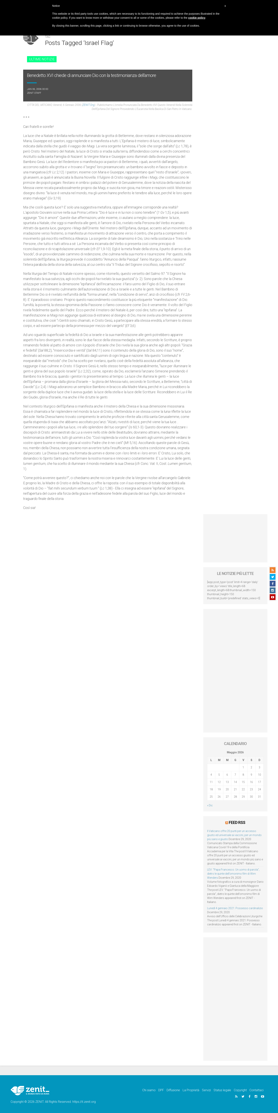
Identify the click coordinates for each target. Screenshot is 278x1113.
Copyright (240, 1090)
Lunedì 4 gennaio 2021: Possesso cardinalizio (235, 908)
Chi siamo (149, 1090)
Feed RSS (237, 822)
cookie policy (196, 17)
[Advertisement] (235, 538)
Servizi (206, 1090)
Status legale (222, 1090)
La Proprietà (191, 1090)
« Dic (210, 805)
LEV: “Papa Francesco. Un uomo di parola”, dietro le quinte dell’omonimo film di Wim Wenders (233, 873)
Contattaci (256, 1090)
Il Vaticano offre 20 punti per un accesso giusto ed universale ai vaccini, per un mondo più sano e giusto (234, 835)
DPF (161, 1090)
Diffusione (173, 1090)
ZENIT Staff (34, 92)
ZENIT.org (88, 104)
